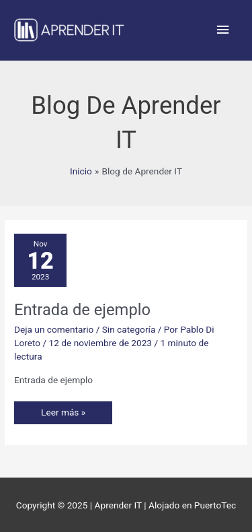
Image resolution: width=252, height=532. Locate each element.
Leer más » (62, 409)
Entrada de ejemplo (82, 309)
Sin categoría (129, 329)
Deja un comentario (53, 329)
